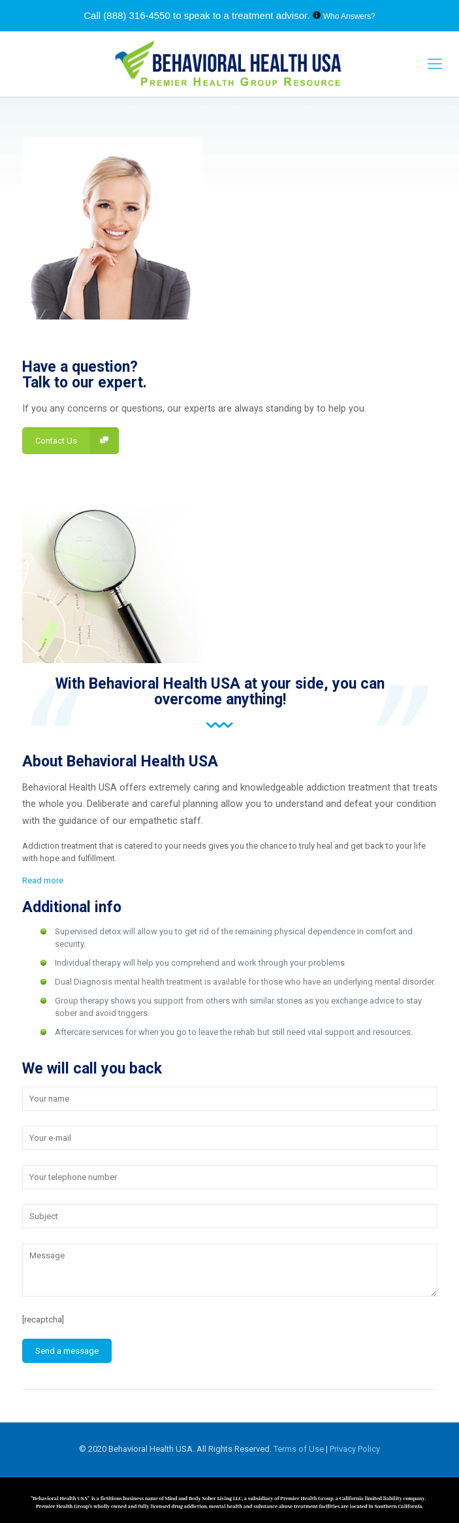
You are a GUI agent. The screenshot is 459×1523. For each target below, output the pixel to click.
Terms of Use (300, 1449)
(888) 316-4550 (136, 15)
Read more (42, 880)
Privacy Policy (355, 1449)
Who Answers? (349, 16)
